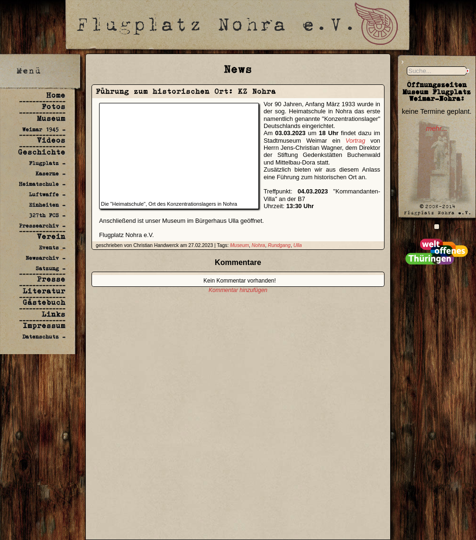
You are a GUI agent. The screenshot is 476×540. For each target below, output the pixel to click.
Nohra (258, 245)
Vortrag (356, 140)
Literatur (44, 291)
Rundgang (279, 245)
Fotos (53, 106)
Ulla (297, 245)
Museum (51, 118)
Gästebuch (44, 302)
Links (53, 314)
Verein (51, 236)
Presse (51, 279)
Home (55, 95)
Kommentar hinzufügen (238, 290)
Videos (51, 140)
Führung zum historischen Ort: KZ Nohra (186, 91)
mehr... (436, 128)
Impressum (44, 325)
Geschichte (41, 152)
